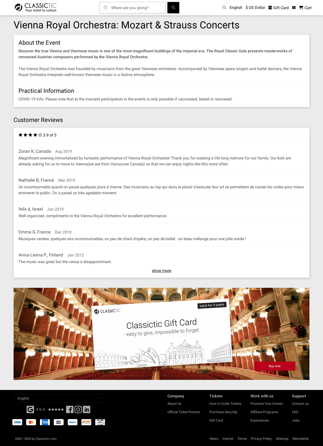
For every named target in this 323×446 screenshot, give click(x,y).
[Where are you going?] (136, 6)
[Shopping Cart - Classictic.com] (305, 7)
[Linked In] (86, 411)
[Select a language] (58, 398)
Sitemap (282, 439)
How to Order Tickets (225, 404)
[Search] (173, 7)
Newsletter (300, 439)
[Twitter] (78, 411)
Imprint (227, 439)
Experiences (260, 420)
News (214, 439)
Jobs (296, 420)
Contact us (300, 404)
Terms (242, 439)
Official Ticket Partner (183, 412)
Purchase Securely (223, 412)
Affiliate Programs (264, 412)
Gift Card (216, 420)
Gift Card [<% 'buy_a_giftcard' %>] (278, 7)
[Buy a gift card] (161, 334)
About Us (174, 404)
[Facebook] (30, 409)
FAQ (295, 412)
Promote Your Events (267, 404)
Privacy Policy (261, 439)
